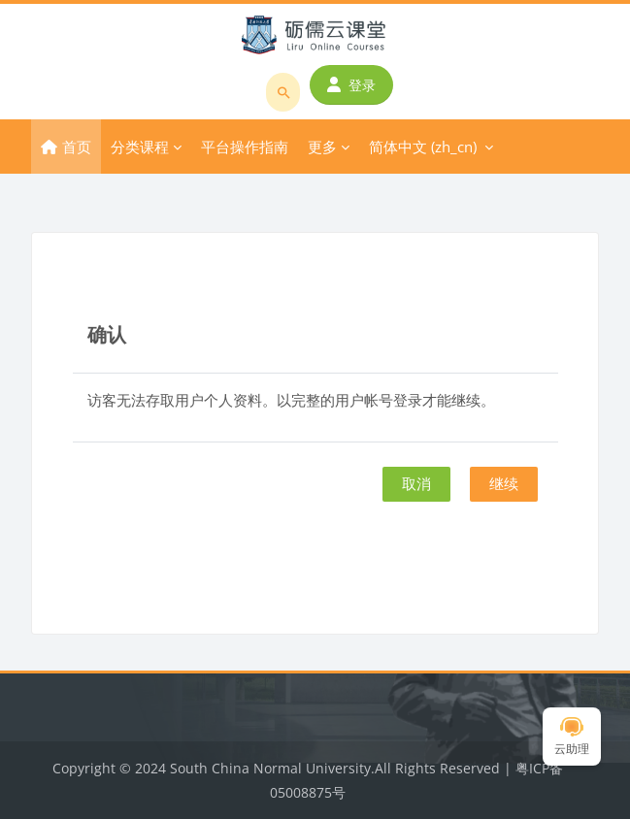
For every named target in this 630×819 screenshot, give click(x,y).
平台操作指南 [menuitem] (244, 146)
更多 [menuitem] (322, 146)
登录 (351, 85)
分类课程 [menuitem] (140, 146)
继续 (503, 483)
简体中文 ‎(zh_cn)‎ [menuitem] (423, 146)
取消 (416, 483)
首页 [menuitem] (76, 146)
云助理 (571, 737)
